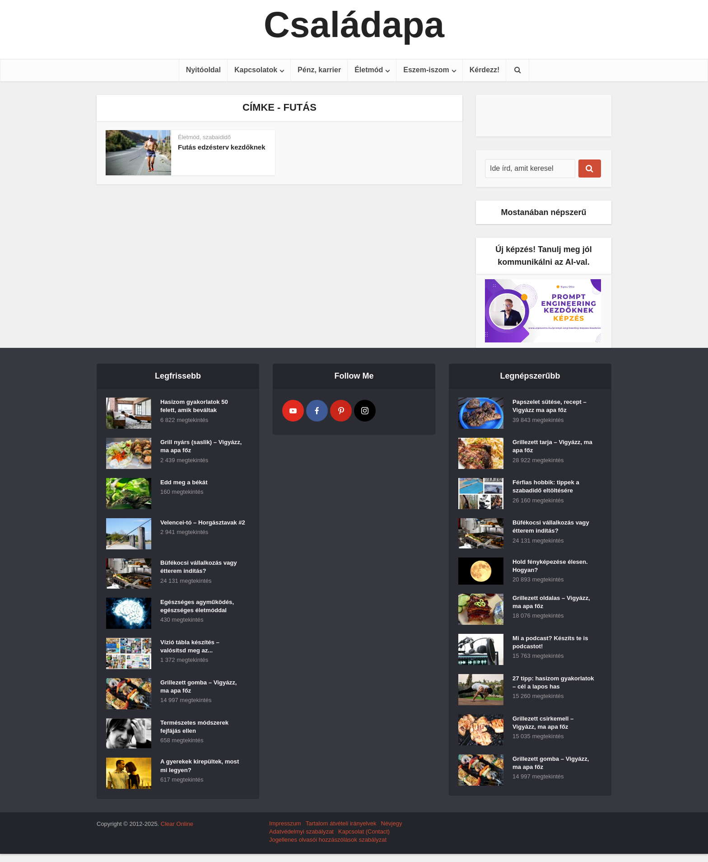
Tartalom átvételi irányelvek (341, 831)
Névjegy (391, 831)
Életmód (368, 70)
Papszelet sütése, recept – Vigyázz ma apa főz (551, 409)
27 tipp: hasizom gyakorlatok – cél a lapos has (549, 693)
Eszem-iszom (426, 70)
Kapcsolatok (255, 70)
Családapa (354, 25)
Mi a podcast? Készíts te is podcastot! (552, 648)
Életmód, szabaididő (204, 137)
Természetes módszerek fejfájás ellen (196, 729)
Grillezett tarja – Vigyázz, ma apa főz (549, 449)
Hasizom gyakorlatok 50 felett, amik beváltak (196, 409)
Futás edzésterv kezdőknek (222, 147)
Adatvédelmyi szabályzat (301, 839)
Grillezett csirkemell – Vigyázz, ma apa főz (545, 737)
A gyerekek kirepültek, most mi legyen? (193, 769)
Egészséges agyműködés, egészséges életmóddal (199, 609)
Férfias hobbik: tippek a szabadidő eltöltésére (547, 489)
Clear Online (177, 832)
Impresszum (285, 831)
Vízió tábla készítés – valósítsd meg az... (191, 649)
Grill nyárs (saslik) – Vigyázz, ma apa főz (190, 449)
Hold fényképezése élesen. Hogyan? (552, 569)
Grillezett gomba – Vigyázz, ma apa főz (189, 689)
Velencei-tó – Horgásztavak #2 (185, 529)
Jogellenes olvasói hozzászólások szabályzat (328, 847)
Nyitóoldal (203, 70)
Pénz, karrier (319, 70)
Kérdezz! (485, 70)
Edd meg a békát (185, 484)
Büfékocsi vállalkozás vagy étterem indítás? (193, 570)
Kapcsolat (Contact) (364, 839)
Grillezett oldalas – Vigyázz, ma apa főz (542, 608)
